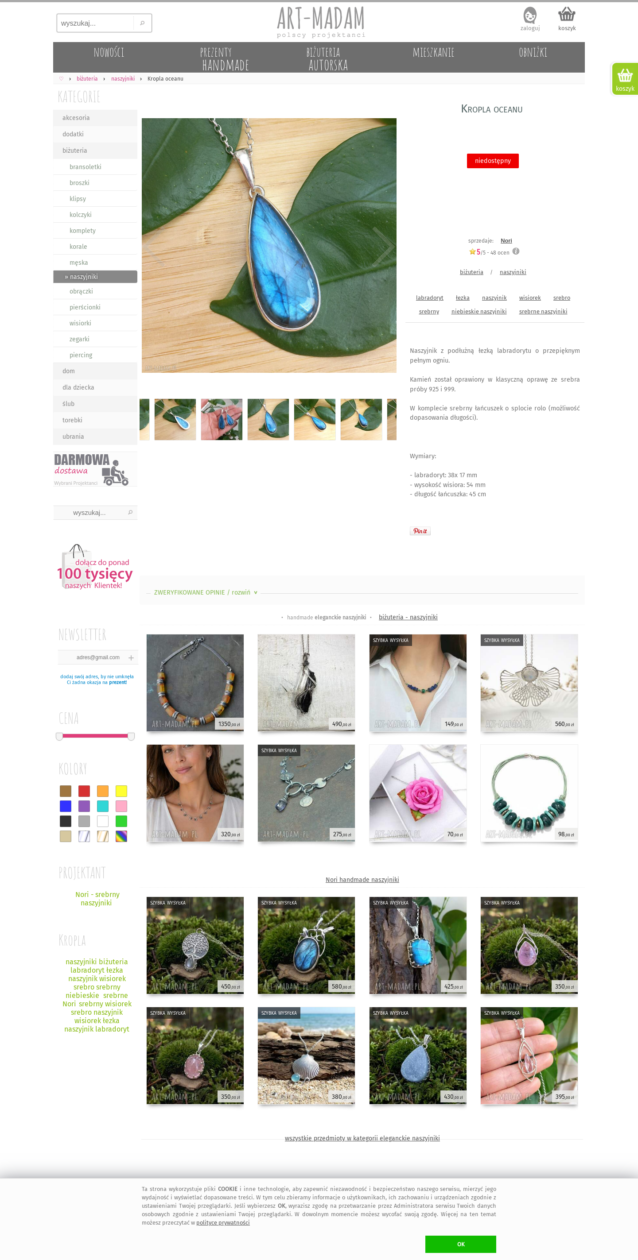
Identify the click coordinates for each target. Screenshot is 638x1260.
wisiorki (80, 323)
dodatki (73, 134)
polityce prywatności (223, 1222)
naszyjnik (494, 297)
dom (68, 371)
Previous (154, 247)
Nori (506, 240)
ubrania (73, 437)
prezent (117, 682)
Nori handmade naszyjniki (362, 880)
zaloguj (530, 28)
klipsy (78, 199)
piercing (81, 355)
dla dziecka (78, 387)
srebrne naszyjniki (543, 311)
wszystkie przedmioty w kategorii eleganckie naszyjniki (362, 1138)
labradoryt (429, 297)
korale (78, 247)
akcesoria (76, 118)
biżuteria (74, 151)
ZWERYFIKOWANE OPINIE (206, 592)
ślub (68, 404)
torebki (72, 420)
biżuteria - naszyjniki (408, 617)
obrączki (81, 291)
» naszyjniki (81, 277)
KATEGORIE (79, 96)
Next (382, 247)
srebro (561, 297)
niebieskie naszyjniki (479, 311)
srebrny (429, 311)
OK (461, 1244)
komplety (83, 231)
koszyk (567, 28)
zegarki (79, 339)
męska (79, 263)
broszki (79, 183)
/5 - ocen (489, 252)
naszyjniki (513, 272)
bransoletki (85, 167)
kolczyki (81, 215)
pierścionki (85, 307)
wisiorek (530, 297)
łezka (463, 297)
